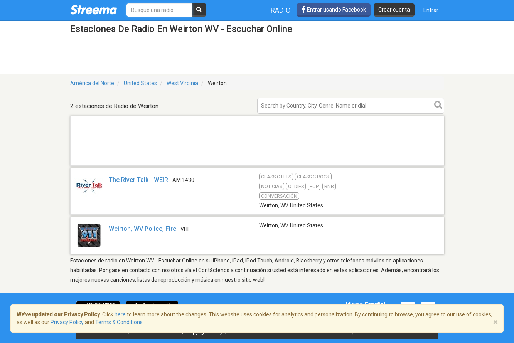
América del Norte (92, 83)
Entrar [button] (430, 10)
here (120, 314)
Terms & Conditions (119, 322)
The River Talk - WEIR (138, 179)
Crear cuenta (394, 10)
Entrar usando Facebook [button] (333, 10)
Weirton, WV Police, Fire (142, 228)
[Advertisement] (257, 165)
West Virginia (182, 83)
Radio (281, 10)
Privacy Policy (67, 322)
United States (140, 83)
